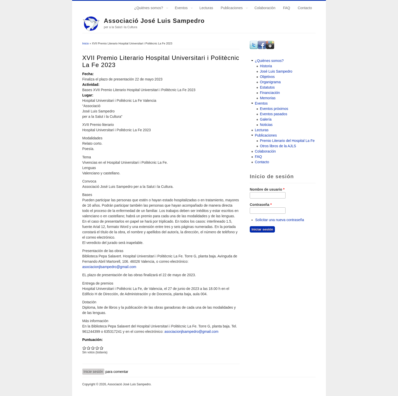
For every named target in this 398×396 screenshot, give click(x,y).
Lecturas (206, 8)
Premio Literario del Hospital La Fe (287, 141)
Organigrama (270, 82)
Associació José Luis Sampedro (154, 20)
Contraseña (261, 205)
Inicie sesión (93, 372)
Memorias (267, 98)
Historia (266, 66)
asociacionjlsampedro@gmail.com (109, 267)
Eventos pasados (273, 114)
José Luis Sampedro (276, 71)
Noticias (266, 125)
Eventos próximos (274, 109)
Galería (266, 119)
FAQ (286, 8)
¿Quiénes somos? (149, 8)
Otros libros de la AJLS (278, 146)
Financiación (270, 93)
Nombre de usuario (267, 189)
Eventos (182, 8)
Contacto (305, 8)
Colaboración (264, 8)
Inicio (85, 43)
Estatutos (267, 87)
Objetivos (267, 77)
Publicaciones (232, 8)
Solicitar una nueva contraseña (279, 220)
